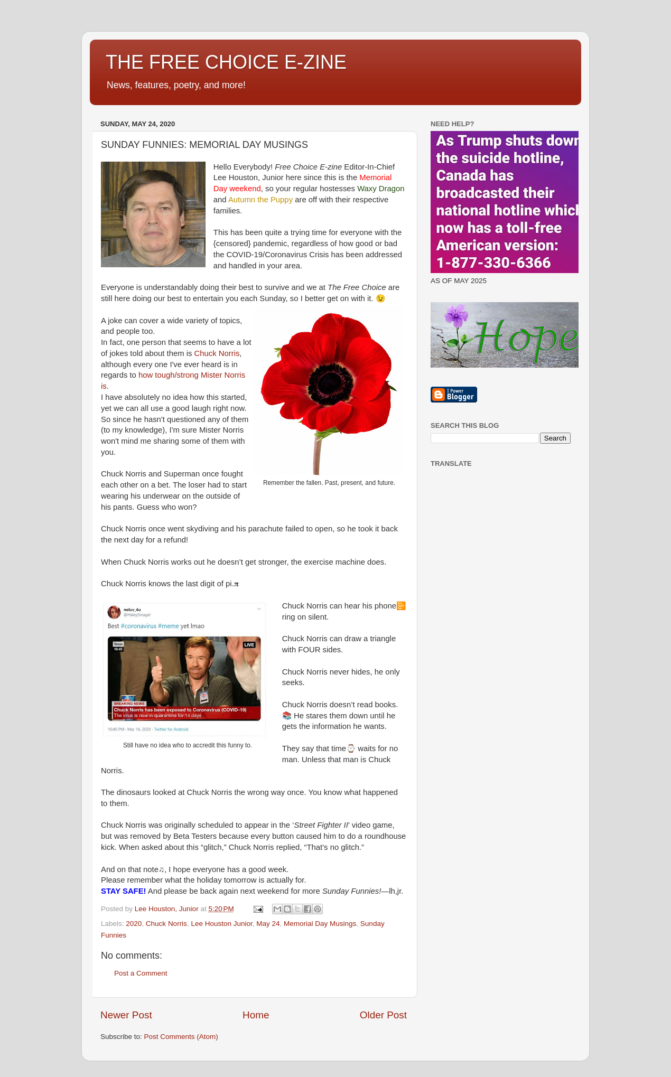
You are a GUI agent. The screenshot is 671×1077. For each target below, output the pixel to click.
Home (256, 1014)
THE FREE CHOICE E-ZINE (226, 62)
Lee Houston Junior (221, 924)
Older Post (383, 1014)
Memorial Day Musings (320, 924)
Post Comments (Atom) (181, 1037)
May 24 (267, 924)
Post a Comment (140, 973)
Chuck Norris (217, 353)
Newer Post (126, 1014)
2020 (134, 924)
